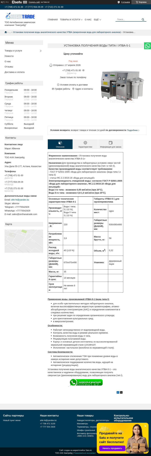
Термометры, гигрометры (89, 427)
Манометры (82, 423)
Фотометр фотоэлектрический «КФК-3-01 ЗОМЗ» (91, 434)
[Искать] (142, 20)
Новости (9, 56)
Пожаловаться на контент (85, 453)
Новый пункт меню (11, 420)
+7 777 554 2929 (47, 427)
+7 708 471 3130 (47, 423)
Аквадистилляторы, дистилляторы (93, 420)
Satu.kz (89, 450)
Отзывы (9, 66)
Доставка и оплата (14, 72)
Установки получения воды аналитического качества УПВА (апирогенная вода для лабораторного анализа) (67, 32)
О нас (88, 19)
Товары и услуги (70, 19)
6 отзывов (125, 2)
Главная (53, 19)
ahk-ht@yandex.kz (20, 200)
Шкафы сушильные (86, 430)
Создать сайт (34, 2)
